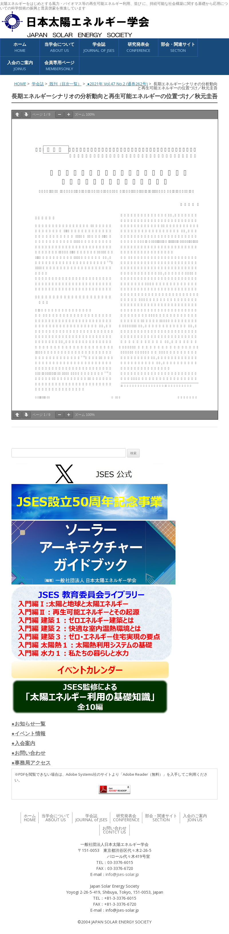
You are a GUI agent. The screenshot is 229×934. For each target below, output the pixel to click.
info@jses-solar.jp (122, 874)
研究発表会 (138, 47)
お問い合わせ (114, 830)
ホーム (19, 47)
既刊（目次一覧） (65, 83)
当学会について (59, 47)
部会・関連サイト (178, 47)
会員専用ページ (59, 66)
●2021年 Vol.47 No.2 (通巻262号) (117, 83)
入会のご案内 (20, 66)
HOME (20, 83)
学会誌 (99, 47)
